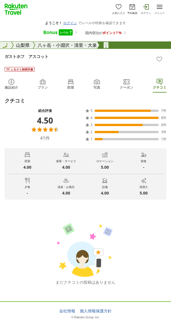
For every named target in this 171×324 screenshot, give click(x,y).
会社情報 (67, 311)
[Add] (159, 59)
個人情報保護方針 (96, 311)
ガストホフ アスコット (26, 56)
